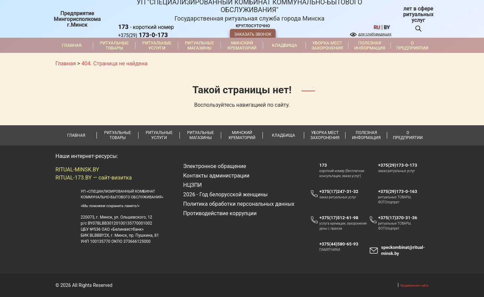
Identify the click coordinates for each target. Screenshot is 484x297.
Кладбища (284, 45)
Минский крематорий (242, 45)
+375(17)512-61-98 (338, 217)
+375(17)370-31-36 (397, 217)
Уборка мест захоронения (327, 45)
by (387, 27)
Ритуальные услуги (156, 45)
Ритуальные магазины (199, 45)
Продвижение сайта (414, 285)
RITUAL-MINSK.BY (77, 169)
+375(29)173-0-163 (401, 191)
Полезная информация (370, 45)
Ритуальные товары (114, 45)
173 (323, 165)
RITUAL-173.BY (73, 177)
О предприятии (412, 45)
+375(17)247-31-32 (338, 191)
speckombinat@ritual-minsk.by (403, 250)
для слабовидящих (374, 34)
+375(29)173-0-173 (401, 165)
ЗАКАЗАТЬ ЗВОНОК (252, 34)
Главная (72, 45)
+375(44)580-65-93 (342, 244)
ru (377, 27)
